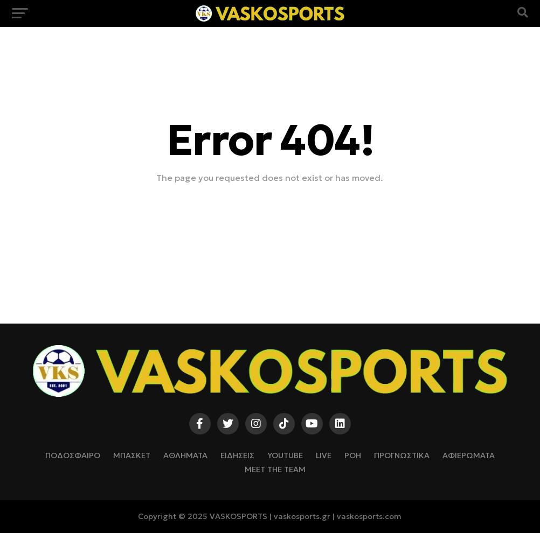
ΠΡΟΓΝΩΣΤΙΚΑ (402, 455)
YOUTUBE (285, 455)
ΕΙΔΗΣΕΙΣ (237, 455)
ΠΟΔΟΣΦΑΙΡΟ (72, 455)
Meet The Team (275, 469)
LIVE (323, 455)
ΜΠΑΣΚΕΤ (131, 455)
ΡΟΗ (352, 455)
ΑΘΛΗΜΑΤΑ (185, 455)
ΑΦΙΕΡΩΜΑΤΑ (468, 455)
